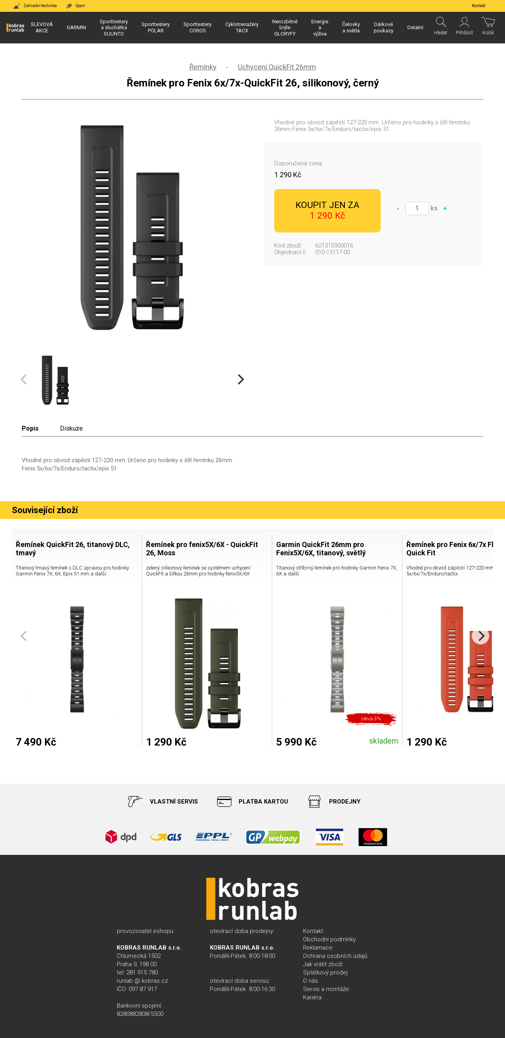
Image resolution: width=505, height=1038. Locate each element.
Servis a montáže (326, 989)
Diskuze (71, 428)
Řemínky (203, 67)
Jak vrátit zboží (322, 964)
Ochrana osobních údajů (335, 955)
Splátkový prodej (325, 972)
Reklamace (318, 947)
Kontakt (313, 931)
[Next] (240, 379)
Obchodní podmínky (329, 939)
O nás (310, 980)
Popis (30, 428)
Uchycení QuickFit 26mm (277, 67)
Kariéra (312, 997)
